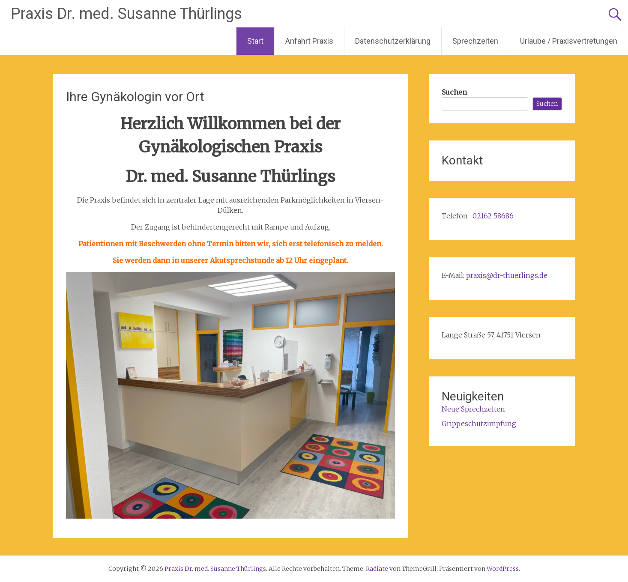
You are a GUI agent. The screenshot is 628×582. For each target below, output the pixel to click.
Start (255, 40)
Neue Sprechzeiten (473, 409)
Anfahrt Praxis (309, 40)
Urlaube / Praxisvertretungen (568, 40)
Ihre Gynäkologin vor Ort (135, 96)
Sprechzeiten (475, 40)
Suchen (454, 92)
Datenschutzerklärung (393, 40)
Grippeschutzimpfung (479, 423)
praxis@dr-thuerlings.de (506, 275)
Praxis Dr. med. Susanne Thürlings (126, 14)
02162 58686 (493, 216)
